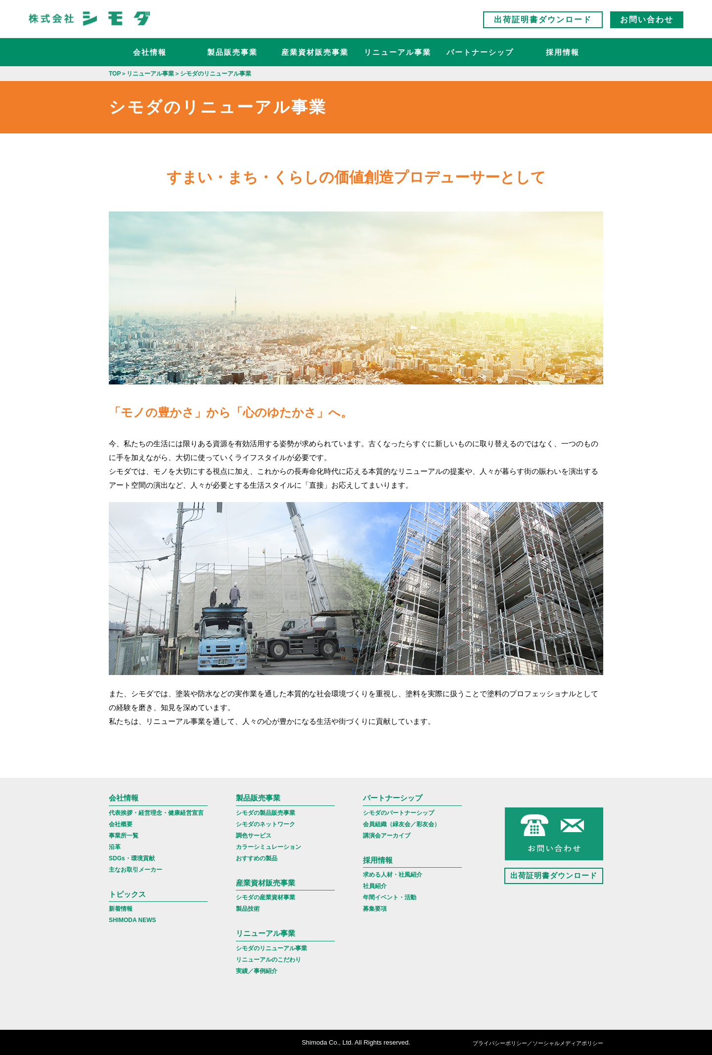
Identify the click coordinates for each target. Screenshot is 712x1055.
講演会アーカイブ (386, 835)
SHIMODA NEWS (132, 920)
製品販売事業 (232, 52)
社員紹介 (375, 886)
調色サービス (253, 835)
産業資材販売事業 (315, 52)
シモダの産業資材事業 (265, 897)
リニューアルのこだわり (268, 959)
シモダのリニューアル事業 (271, 948)
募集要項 (375, 908)
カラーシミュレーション (268, 847)
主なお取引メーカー (135, 869)
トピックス (127, 894)
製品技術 (248, 908)
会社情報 (150, 52)
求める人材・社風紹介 (392, 874)
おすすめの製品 (256, 858)
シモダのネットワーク (265, 824)
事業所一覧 (123, 835)
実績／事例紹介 (256, 971)
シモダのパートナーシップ (398, 812)
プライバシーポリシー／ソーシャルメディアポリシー (538, 1043)
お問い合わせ (646, 19)
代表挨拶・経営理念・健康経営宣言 (156, 812)
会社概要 (121, 824)
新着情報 (121, 908)
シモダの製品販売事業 (265, 812)
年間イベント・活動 (389, 897)
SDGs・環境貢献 (132, 858)
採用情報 (562, 52)
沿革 (115, 847)
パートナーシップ (480, 52)
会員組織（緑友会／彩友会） (401, 824)
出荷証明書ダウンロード (543, 19)
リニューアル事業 (397, 52)
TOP (115, 73)
